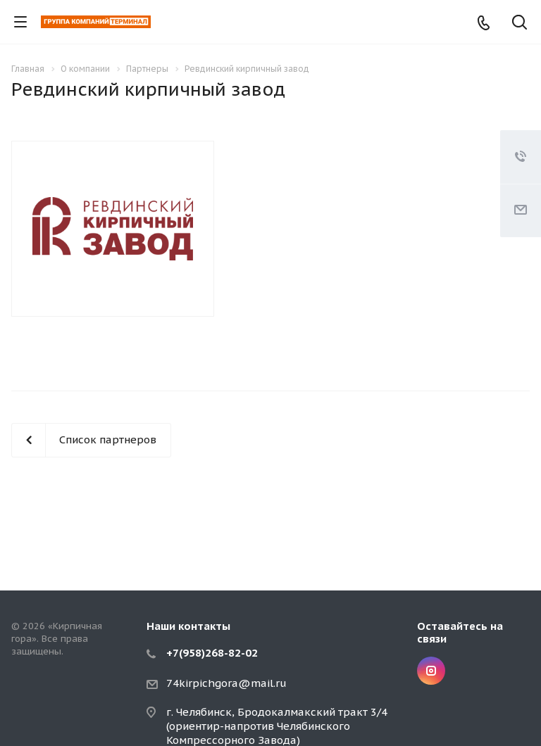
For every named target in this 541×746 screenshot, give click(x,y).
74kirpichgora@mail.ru (226, 683)
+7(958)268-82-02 (212, 652)
